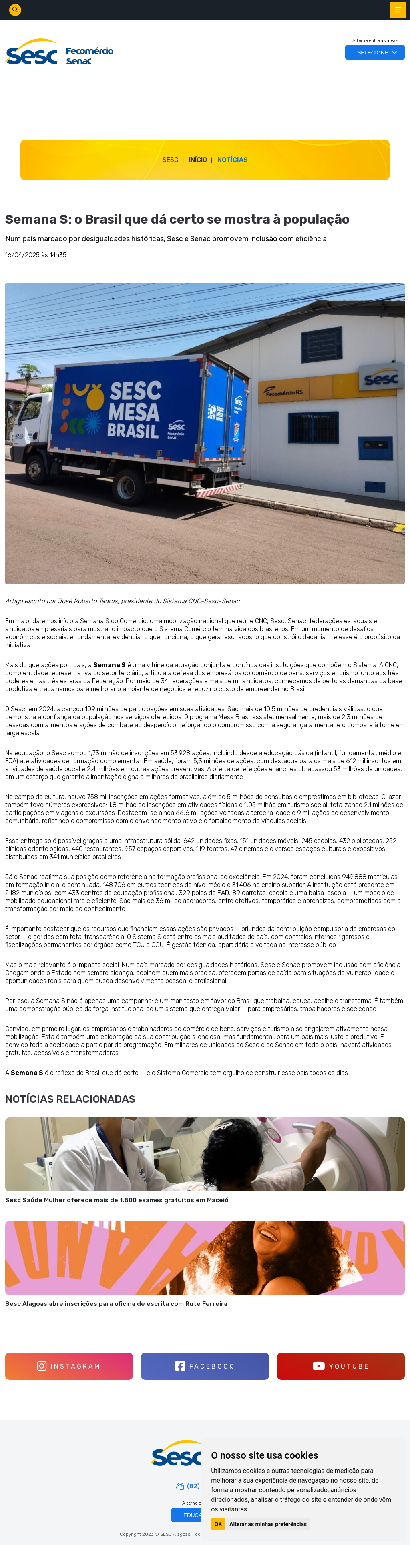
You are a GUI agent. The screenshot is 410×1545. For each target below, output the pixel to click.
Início (198, 160)
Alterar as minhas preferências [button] (268, 1524)
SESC (171, 160)
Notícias (232, 160)
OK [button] (218, 1524)
